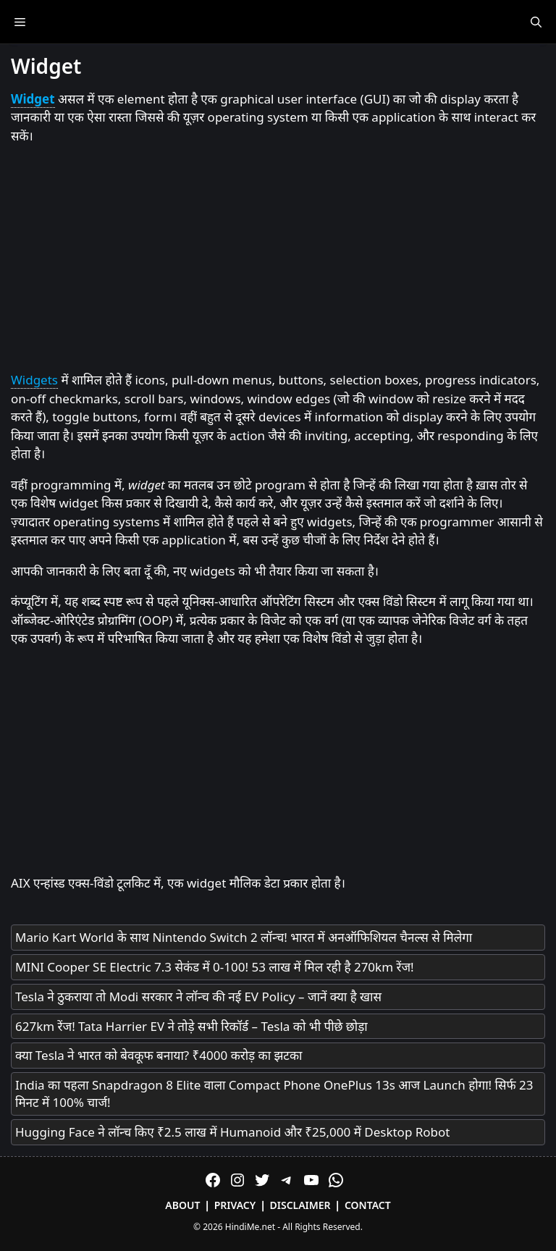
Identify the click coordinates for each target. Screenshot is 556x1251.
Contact (368, 1205)
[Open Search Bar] (536, 21)
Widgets (34, 379)
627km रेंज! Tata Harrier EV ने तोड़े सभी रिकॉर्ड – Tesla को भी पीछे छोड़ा (191, 1026)
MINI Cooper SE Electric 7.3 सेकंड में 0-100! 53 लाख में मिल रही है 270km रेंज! (214, 967)
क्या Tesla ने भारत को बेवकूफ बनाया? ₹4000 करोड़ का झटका (158, 1055)
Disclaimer (300, 1205)
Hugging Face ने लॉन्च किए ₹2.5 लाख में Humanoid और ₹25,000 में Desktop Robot (232, 1132)
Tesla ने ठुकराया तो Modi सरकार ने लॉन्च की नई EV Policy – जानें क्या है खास (198, 996)
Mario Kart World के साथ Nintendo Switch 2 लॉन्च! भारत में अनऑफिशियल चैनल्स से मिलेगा (243, 937)
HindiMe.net (250, 1227)
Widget (33, 98)
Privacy (235, 1205)
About (182, 1205)
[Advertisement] (278, 258)
